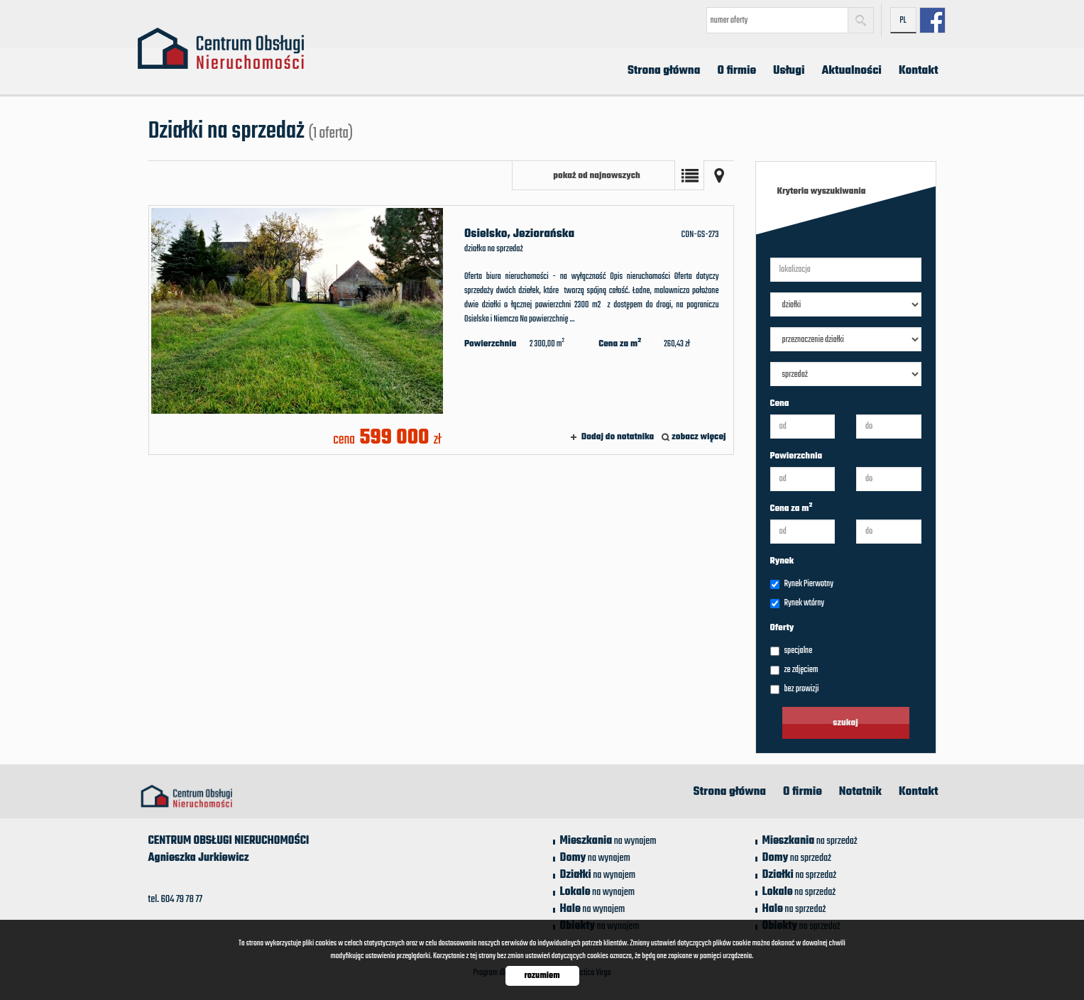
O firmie (736, 71)
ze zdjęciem (794, 670)
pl (903, 20)
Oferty (782, 628)
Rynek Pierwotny (801, 584)
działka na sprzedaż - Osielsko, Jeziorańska (441, 330)
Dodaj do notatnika (617, 437)
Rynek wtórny (797, 603)
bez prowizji (794, 689)
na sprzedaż (810, 841)
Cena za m (791, 509)
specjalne (791, 651)
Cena (779, 404)
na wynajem (608, 841)
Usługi (788, 71)
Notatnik (860, 792)
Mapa (719, 175)
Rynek (782, 561)
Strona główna (664, 71)
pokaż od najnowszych (596, 176)
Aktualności (851, 71)
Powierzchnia (796, 456)
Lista (689, 175)
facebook (932, 20)
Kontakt (918, 71)
